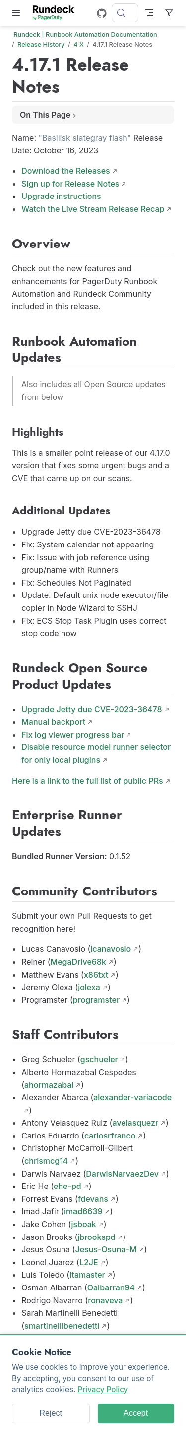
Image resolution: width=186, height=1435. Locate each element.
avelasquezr (135, 1123)
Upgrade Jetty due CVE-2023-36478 (91, 709)
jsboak (83, 1224)
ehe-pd (67, 1186)
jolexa (89, 987)
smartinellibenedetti (61, 1326)
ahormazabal (48, 1084)
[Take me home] (57, 13)
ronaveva (105, 1300)
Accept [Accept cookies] (136, 1413)
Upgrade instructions (61, 196)
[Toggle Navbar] (149, 12)
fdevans (93, 1199)
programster (96, 1000)
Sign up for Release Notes (70, 184)
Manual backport (53, 722)
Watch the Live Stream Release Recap (92, 209)
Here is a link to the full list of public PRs (87, 781)
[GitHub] (102, 13)
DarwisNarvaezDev (122, 1174)
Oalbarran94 (111, 1287)
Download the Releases (65, 171)
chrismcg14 (46, 1161)
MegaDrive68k (78, 962)
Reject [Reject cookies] (51, 1413)
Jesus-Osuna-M (105, 1249)
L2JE (88, 1262)
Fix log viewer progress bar (72, 735)
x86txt (96, 975)
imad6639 (83, 1211)
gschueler (99, 1059)
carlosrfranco (109, 1135)
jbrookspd (96, 1237)
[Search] (125, 12)
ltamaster (87, 1275)
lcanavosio (110, 949)
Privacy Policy (103, 1389)
